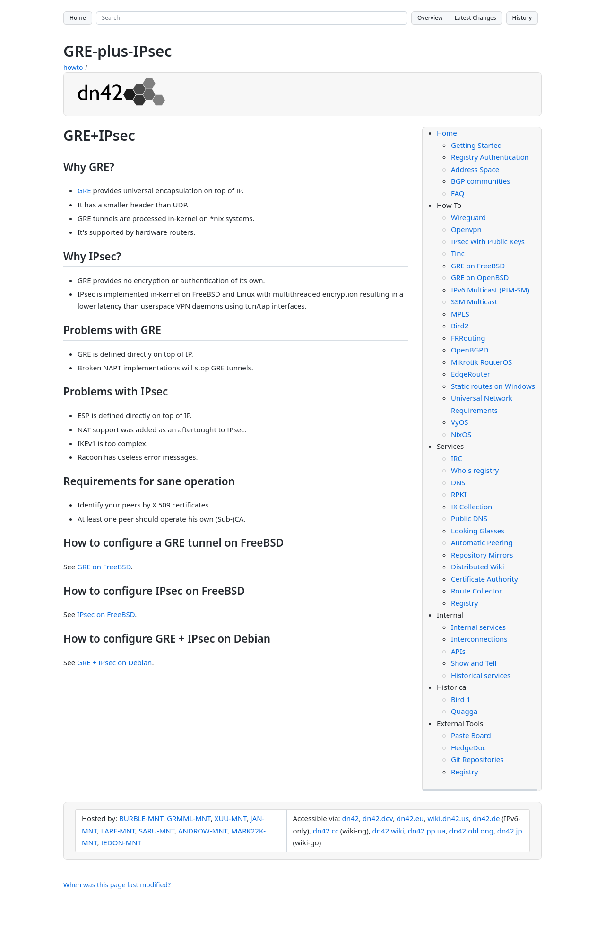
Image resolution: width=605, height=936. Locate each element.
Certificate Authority (484, 579)
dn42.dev (378, 818)
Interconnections (479, 639)
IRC (456, 458)
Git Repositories (477, 759)
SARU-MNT (156, 830)
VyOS (459, 422)
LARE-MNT (118, 830)
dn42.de (486, 818)
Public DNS (469, 518)
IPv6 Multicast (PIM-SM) (490, 289)
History (522, 18)
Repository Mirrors (482, 554)
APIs (458, 651)
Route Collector (476, 590)
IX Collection (471, 506)
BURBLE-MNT (141, 818)
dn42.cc (325, 830)
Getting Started (476, 145)
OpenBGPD (469, 349)
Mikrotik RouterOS (481, 362)
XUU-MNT (231, 818)
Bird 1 (460, 699)
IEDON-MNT (121, 842)
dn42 (350, 818)
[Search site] (251, 18)
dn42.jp (509, 830)
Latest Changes (475, 18)
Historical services (480, 675)
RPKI (459, 494)
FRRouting (468, 338)
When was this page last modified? (117, 884)
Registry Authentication (490, 157)
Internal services (478, 627)
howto (73, 67)
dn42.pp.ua (427, 830)
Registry (464, 603)
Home (77, 18)
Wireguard (468, 217)
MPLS (460, 313)
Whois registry (475, 470)
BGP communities (480, 181)
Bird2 (459, 325)
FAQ (458, 193)
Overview (430, 18)
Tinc (458, 253)
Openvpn (466, 229)
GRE (84, 190)
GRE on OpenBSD (480, 277)
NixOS (461, 434)
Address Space (475, 169)
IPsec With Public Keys (488, 241)
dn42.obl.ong (471, 830)
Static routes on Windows (493, 386)
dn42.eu (410, 818)
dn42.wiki (388, 830)
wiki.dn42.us (448, 818)
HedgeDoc (468, 747)
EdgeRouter (470, 373)
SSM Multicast (474, 301)
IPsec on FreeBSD (106, 614)
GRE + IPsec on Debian (114, 662)
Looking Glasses (478, 530)
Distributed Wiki (477, 566)
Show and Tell (473, 663)
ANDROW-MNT (202, 830)
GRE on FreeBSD (104, 566)
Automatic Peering (482, 542)
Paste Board (471, 735)
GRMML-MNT (189, 818)
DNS (458, 482)
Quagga (464, 711)
